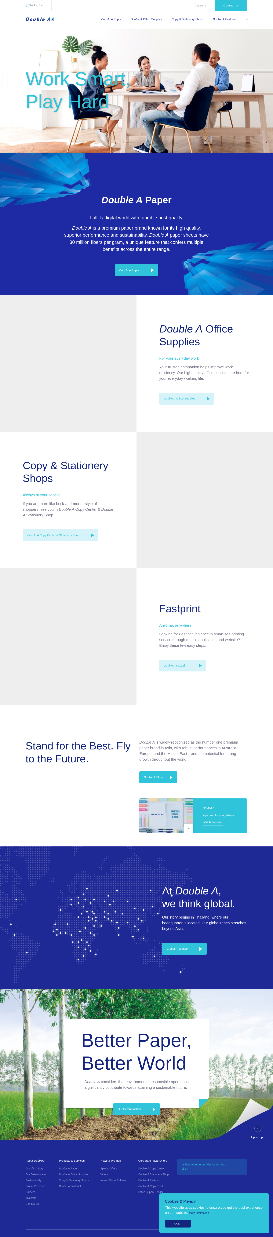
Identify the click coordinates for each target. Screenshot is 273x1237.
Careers (200, 5)
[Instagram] (260, 622)
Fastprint (175, 665)
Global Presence (177, 948)
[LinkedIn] (260, 630)
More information (199, 1212)
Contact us (231, 5)
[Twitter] (260, 646)
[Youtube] (260, 638)
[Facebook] (260, 614)
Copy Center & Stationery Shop (53, 535)
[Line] (260, 654)
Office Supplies (179, 398)
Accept (178, 1223)
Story (153, 777)
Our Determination (129, 1109)
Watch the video (213, 822)
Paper (129, 270)
